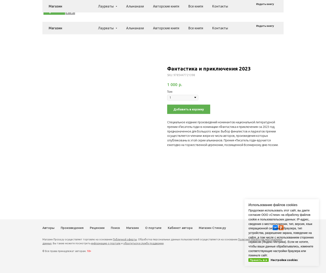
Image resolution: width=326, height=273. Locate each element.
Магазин (202, 9)
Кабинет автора (180, 228)
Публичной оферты (125, 239)
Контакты (220, 28)
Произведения (151, 9)
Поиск (188, 9)
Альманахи (135, 28)
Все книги (195, 28)
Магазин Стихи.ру (212, 228)
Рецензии (173, 9)
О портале (153, 228)
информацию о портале (106, 243)
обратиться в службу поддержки (143, 243)
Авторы (131, 9)
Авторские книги (166, 28)
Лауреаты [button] (106, 28)
